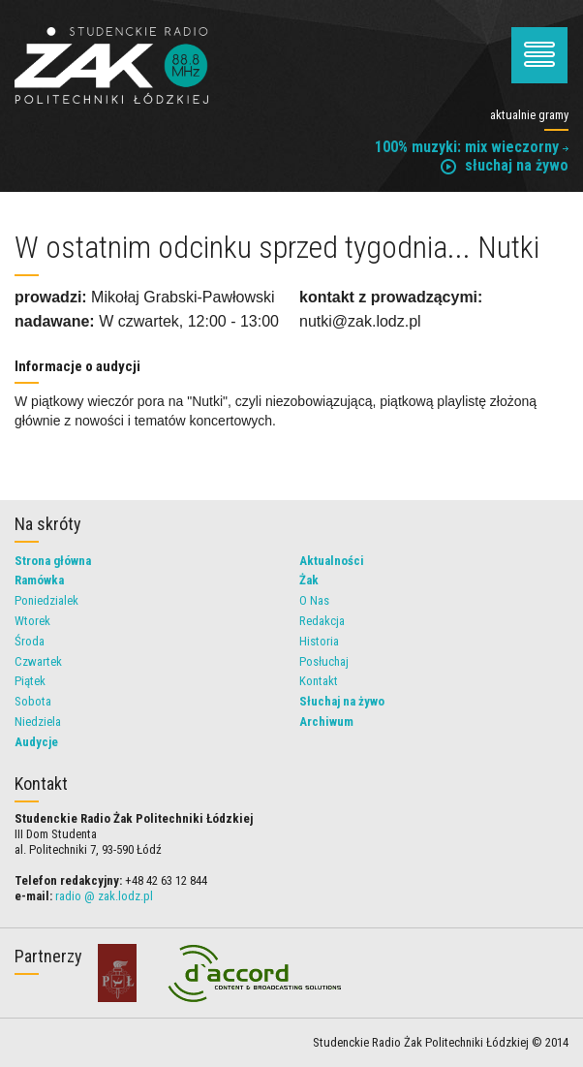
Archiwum (326, 721)
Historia (319, 641)
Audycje (36, 742)
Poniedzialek (46, 600)
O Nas (314, 600)
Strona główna (53, 560)
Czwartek (38, 661)
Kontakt (318, 681)
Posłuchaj (324, 661)
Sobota (33, 701)
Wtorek (32, 620)
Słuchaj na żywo (341, 701)
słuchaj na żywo (504, 165)
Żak (309, 580)
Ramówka (39, 580)
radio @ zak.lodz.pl (104, 896)
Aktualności (331, 560)
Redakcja (322, 620)
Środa (30, 641)
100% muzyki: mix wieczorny (471, 147)
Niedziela (38, 721)
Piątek (30, 681)
